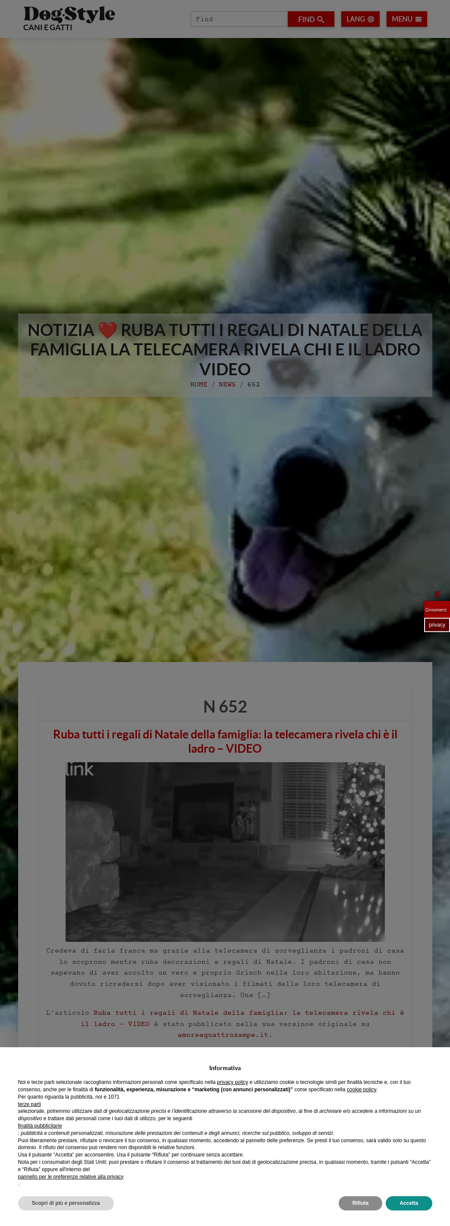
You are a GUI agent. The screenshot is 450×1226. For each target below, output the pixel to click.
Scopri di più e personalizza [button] (66, 1203)
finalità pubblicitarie (40, 1126)
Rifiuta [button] (360, 1203)
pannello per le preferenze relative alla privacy (71, 1177)
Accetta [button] (409, 1203)
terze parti (29, 1104)
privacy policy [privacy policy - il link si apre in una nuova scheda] (232, 1082)
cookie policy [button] (361, 1090)
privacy (437, 625)
